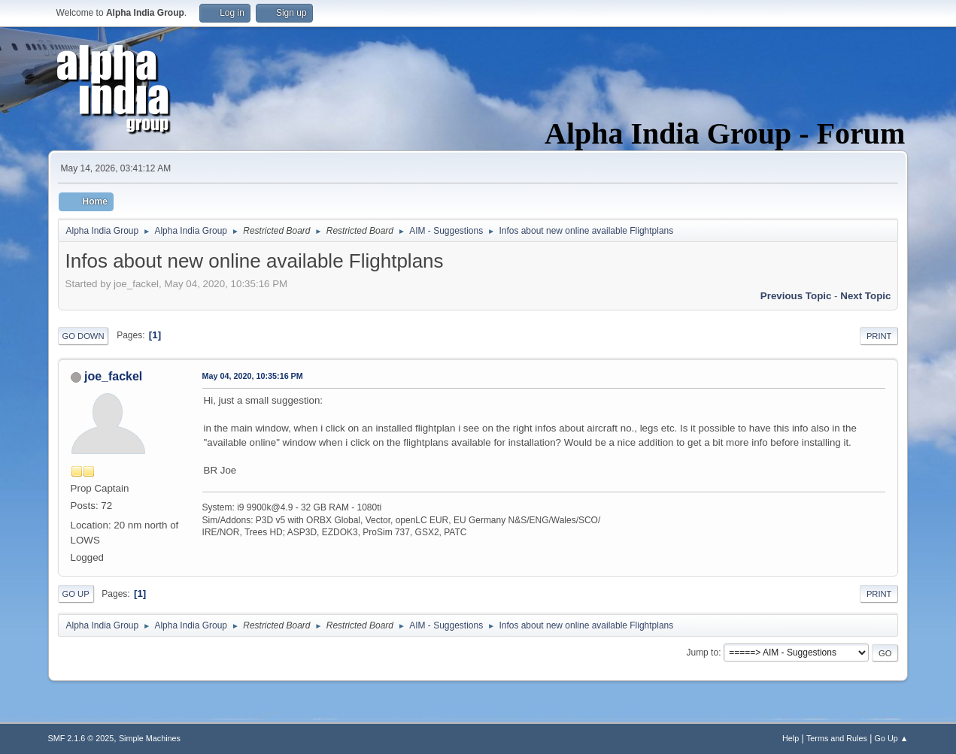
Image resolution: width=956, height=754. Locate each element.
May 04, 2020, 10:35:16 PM (252, 375)
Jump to (702, 652)
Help (790, 738)
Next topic (865, 295)
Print (879, 336)
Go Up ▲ (892, 738)
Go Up (76, 593)
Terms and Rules (836, 738)
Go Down (83, 336)
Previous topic (796, 295)
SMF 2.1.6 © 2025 (81, 738)
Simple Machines (150, 738)
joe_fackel (113, 376)
